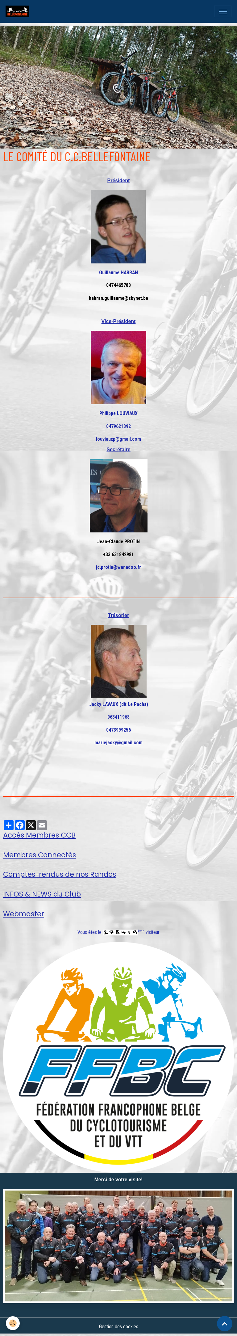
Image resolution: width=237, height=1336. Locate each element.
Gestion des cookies (118, 1327)
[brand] (19, 11)
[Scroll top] (224, 1323)
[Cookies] (13, 1323)
